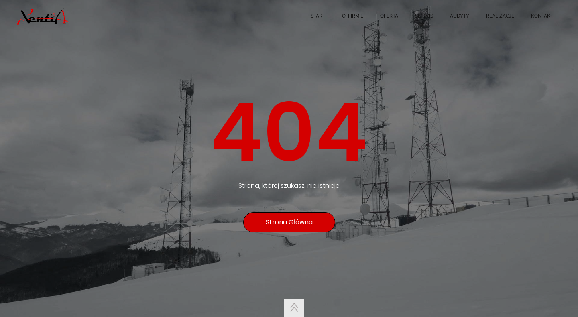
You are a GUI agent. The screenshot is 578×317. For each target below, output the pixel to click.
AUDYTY (459, 16)
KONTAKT (542, 16)
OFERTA (389, 16)
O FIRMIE (352, 16)
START (318, 16)
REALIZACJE (500, 16)
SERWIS (424, 16)
